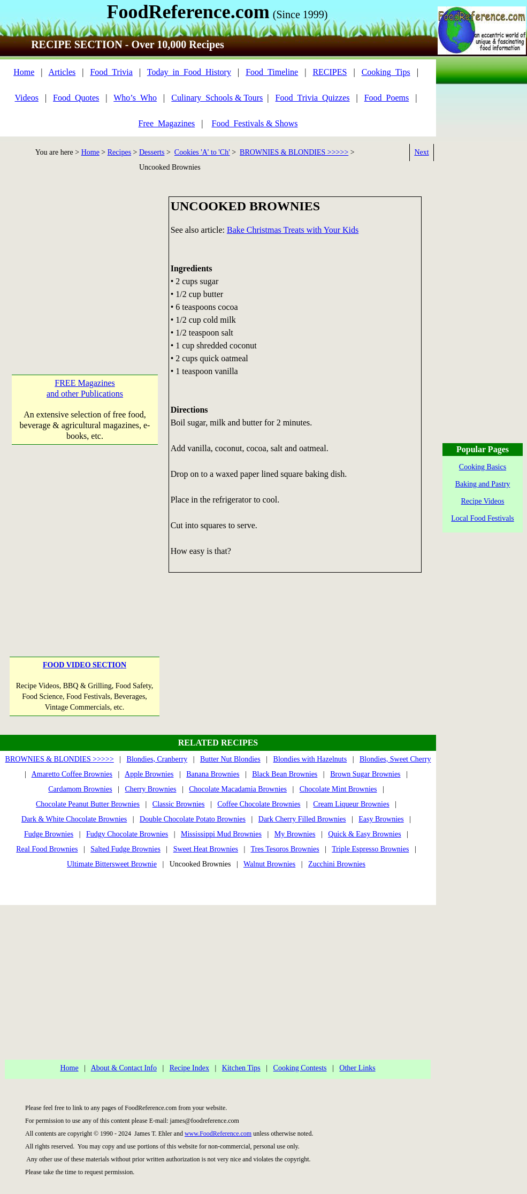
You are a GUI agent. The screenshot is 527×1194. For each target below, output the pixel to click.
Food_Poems (386, 97)
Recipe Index (189, 1068)
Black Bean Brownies (284, 774)
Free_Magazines (167, 123)
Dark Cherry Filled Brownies (302, 819)
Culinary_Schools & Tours (217, 97)
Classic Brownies (178, 804)
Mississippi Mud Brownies (221, 834)
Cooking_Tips (386, 72)
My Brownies (295, 834)
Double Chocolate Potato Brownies (193, 819)
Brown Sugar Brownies (365, 774)
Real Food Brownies (47, 849)
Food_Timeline (272, 72)
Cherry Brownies (150, 789)
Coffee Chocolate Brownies (258, 804)
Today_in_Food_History (189, 72)
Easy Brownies (380, 819)
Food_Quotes (76, 97)
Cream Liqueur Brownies (351, 804)
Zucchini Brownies (336, 864)
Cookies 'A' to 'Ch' (202, 152)
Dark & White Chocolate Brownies (74, 819)
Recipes (119, 152)
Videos (27, 97)
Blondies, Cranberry (157, 759)
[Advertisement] (85, 263)
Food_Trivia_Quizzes (313, 97)
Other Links (357, 1068)
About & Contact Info (124, 1068)
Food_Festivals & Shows (255, 123)
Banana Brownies (212, 774)
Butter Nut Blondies (230, 759)
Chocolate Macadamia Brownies (238, 789)
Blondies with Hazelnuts (310, 759)
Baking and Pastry (482, 484)
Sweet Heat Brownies (205, 849)
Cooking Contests (300, 1068)
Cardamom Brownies (80, 789)
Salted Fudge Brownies (125, 849)
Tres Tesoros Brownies (285, 849)
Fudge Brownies (48, 834)
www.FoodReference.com (218, 1133)
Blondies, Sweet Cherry (395, 759)
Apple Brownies (149, 774)
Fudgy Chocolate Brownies (127, 834)
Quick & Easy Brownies (364, 834)
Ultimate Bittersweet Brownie (112, 864)
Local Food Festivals (482, 518)
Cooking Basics (482, 467)
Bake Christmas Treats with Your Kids (292, 229)
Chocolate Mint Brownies (338, 789)
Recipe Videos (483, 501)
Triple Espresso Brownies (370, 849)
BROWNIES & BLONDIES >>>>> (294, 152)
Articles (62, 72)
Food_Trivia (111, 72)
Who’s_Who (135, 97)
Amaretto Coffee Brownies (72, 774)
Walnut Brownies (269, 864)
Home (23, 72)
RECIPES (329, 72)
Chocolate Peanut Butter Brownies (88, 804)
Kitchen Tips (241, 1068)
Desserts (151, 152)
